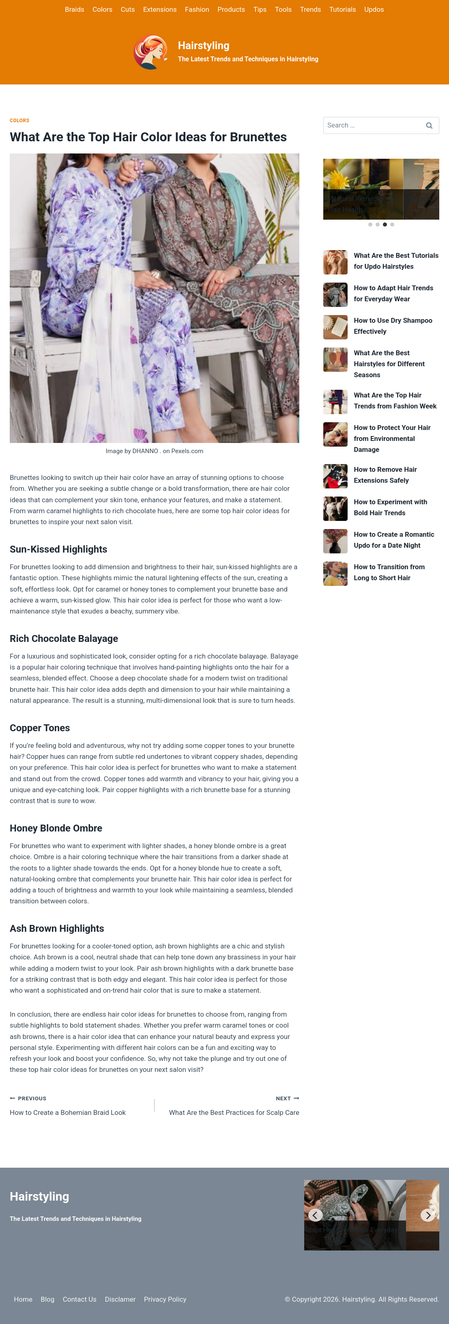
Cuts (128, 9)
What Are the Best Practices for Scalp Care (230, 1105)
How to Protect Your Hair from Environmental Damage (392, 438)
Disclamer (120, 1299)
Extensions (160, 9)
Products (231, 9)
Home (23, 1299)
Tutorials (342, 9)
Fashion (197, 9)
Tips (260, 9)
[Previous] (315, 1215)
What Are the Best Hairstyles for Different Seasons (389, 364)
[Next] (428, 1215)
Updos (374, 9)
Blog (47, 1299)
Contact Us (80, 1299)
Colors (102, 9)
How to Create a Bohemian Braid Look (79, 1105)
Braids (74, 9)
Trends (310, 9)
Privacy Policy (165, 1299)
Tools (283, 9)
